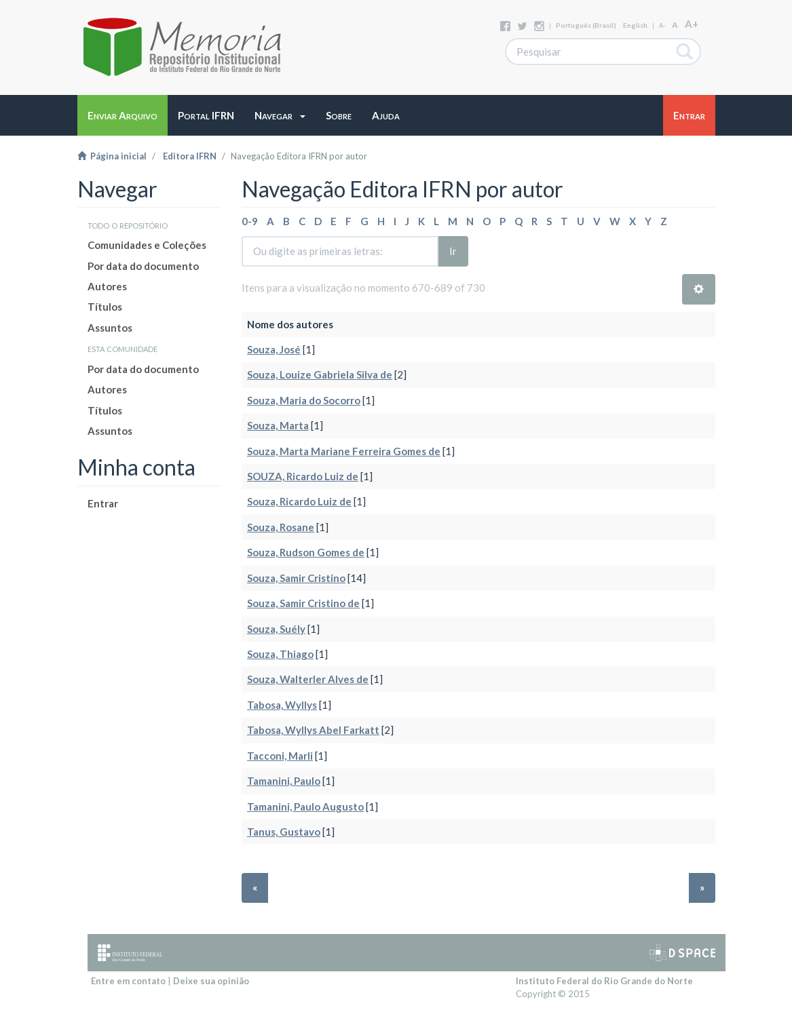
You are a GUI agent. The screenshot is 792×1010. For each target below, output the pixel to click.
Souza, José (274, 349)
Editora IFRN (189, 156)
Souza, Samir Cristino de (303, 603)
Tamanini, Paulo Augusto (305, 806)
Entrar (103, 503)
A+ (691, 24)
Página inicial (112, 156)
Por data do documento (143, 266)
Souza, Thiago (280, 654)
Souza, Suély (276, 629)
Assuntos (110, 328)
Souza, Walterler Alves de (308, 679)
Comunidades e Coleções (147, 245)
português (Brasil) (586, 25)
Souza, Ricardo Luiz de (299, 501)
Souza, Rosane (280, 527)
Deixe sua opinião (211, 980)
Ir (453, 251)
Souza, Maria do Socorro (303, 400)
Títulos (105, 306)
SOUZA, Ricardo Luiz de (302, 476)
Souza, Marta (278, 425)
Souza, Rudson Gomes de (305, 552)
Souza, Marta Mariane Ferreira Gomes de (343, 451)
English (635, 25)
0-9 (250, 221)
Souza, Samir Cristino (296, 578)
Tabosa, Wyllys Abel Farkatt (313, 730)
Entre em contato (128, 980)
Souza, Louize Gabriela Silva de (319, 374)
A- (662, 25)
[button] (280, 115)
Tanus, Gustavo (283, 832)
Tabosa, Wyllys (282, 705)
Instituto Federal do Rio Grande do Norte (604, 980)
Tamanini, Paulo (283, 781)
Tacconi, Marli (280, 756)
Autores (107, 286)
